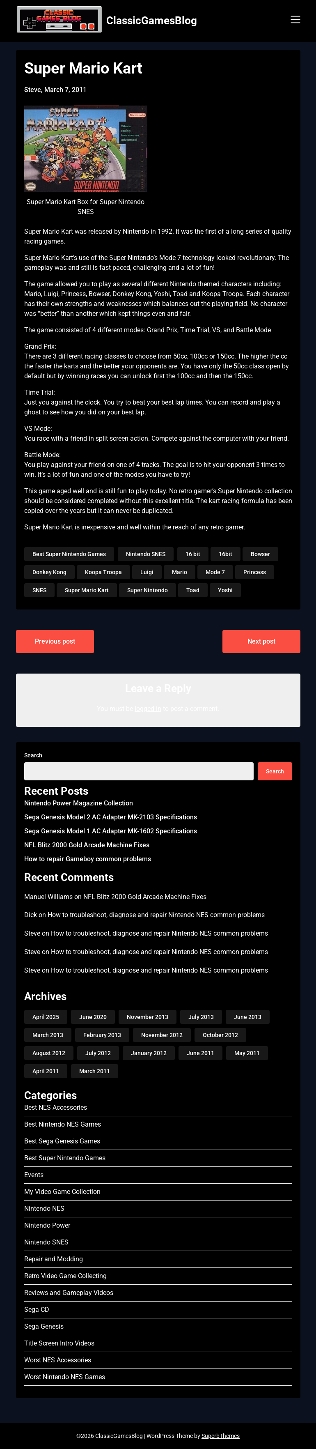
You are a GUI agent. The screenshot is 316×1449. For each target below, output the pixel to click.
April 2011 (45, 1071)
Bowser (260, 554)
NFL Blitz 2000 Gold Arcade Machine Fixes (86, 845)
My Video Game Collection (62, 1192)
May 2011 (247, 1053)
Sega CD (36, 1309)
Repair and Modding (53, 1259)
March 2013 (47, 1035)
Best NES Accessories (55, 1107)
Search (33, 755)
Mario (179, 572)
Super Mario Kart (87, 590)
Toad (192, 590)
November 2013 (147, 1017)
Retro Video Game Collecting (65, 1276)
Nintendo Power (47, 1225)
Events (34, 1175)
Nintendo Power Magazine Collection (78, 803)
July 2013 (201, 1017)
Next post (261, 641)
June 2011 (200, 1053)
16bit (225, 554)
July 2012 (98, 1053)
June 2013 (247, 1017)
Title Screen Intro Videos (59, 1343)
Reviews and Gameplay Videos (68, 1293)
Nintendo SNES (145, 554)
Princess (254, 572)
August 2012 (48, 1053)
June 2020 (93, 1017)
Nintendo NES (44, 1208)
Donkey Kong (49, 572)
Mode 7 (215, 572)
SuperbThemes (221, 1436)
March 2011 (94, 1071)
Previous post (55, 641)
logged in (148, 709)
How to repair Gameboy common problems (87, 859)
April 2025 (45, 1017)
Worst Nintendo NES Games (64, 1377)
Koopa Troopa (103, 572)
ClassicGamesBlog (151, 20)
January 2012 (149, 1053)
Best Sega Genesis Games (62, 1141)
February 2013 (102, 1035)
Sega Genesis (44, 1326)
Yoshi (225, 590)
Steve (32, 933)
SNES (39, 590)
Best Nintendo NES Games (62, 1124)
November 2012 (162, 1035)
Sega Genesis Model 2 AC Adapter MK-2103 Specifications (110, 817)
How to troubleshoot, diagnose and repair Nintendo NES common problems (156, 915)
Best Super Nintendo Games (69, 554)
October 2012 (220, 1035)
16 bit (192, 554)
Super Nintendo (147, 590)
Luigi (146, 572)
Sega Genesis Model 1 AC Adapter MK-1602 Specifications (110, 831)
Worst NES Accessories (57, 1360)
